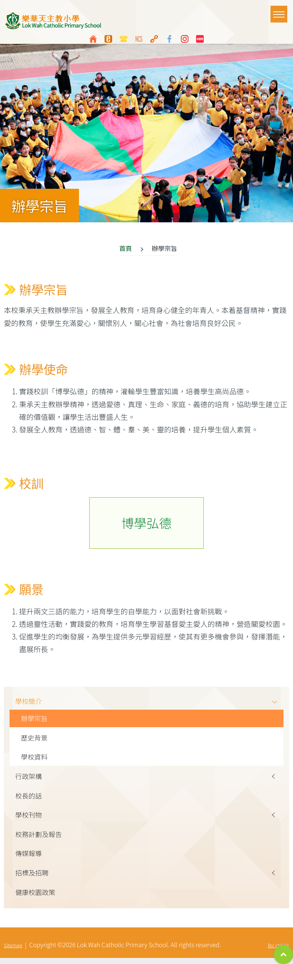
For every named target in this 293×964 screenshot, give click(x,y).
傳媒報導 (29, 858)
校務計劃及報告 (39, 838)
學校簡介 (29, 701)
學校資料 (35, 759)
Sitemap (13, 951)
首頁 (125, 248)
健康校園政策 (36, 898)
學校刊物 (29, 818)
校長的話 (29, 798)
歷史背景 (35, 739)
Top (283, 954)
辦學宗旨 (35, 719)
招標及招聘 (32, 878)
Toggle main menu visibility (280, 10)
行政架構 (29, 779)
